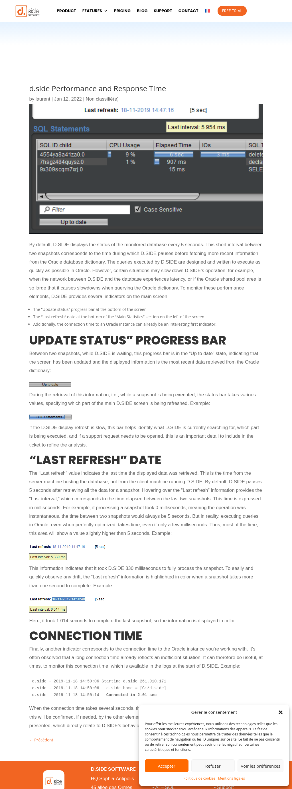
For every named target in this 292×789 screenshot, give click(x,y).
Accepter (166, 766)
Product (66, 11)
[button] (280, 712)
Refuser (213, 766)
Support (163, 11)
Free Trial (232, 10)
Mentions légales (231, 778)
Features (92, 11)
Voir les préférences (260, 766)
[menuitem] (207, 11)
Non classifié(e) (102, 99)
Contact (188, 11)
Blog (142, 11)
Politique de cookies (199, 778)
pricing (122, 11)
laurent (43, 99)
